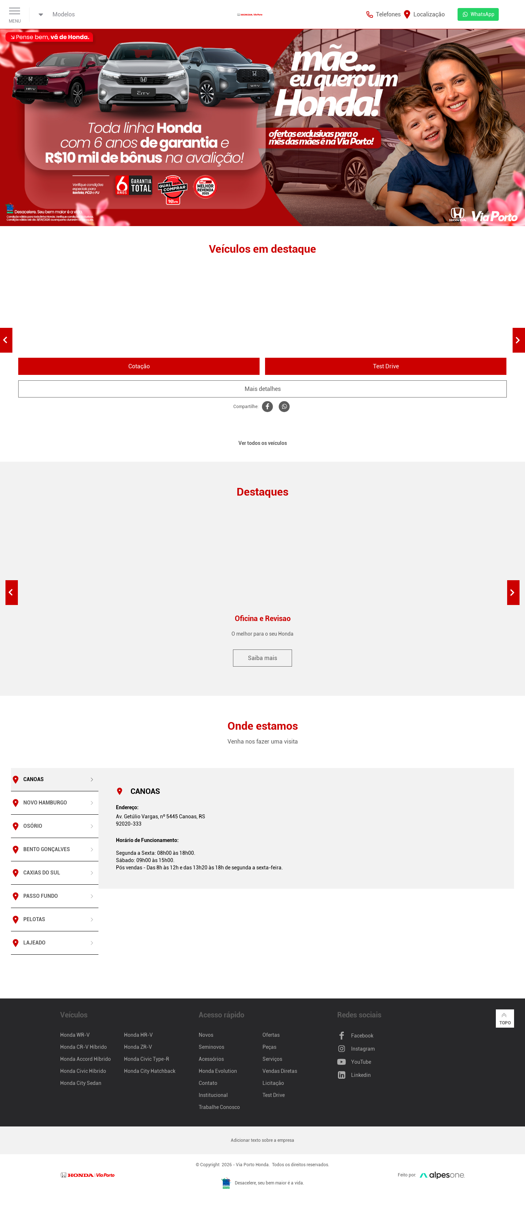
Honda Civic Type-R (146, 1059)
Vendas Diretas (279, 1071)
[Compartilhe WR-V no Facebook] (266, 406)
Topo (505, 1018)
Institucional (213, 1095)
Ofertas (271, 1035)
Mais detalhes (263, 388)
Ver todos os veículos (262, 443)
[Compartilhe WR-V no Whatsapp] (283, 406)
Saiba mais (262, 658)
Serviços (272, 1059)
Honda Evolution (218, 1071)
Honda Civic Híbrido (83, 1071)
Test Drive (386, 366)
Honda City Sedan (80, 1083)
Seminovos (211, 1047)
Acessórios (211, 1059)
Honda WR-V (75, 1035)
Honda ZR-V (138, 1047)
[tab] (54, 779)
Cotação (139, 366)
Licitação (273, 1083)
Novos (206, 1035)
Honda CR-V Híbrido (83, 1047)
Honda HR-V (138, 1035)
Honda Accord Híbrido (85, 1059)
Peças (269, 1047)
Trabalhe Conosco (219, 1107)
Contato (208, 1083)
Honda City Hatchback (149, 1071)
